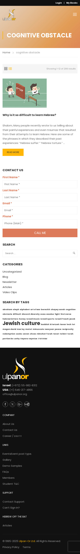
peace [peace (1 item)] (58, 329)
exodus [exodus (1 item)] (50, 314)
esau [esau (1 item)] (43, 314)
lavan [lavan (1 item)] (63, 324)
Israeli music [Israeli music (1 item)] (33, 319)
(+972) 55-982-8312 (24, 385)
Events (17, 454)
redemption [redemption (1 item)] (9, 334)
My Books (71, 2)
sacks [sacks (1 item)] (19, 334)
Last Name (11, 190)
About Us (8, 424)
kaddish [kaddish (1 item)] (45, 324)
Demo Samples (12, 466)
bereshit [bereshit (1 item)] (45, 309)
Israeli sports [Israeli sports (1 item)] (47, 319)
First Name (11, 177)
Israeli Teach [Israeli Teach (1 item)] (62, 319)
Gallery (7, 460)
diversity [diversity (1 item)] (35, 314)
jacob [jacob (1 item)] (72, 319)
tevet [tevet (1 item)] (56, 334)
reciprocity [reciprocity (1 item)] (68, 329)
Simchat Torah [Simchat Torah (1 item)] (44, 334)
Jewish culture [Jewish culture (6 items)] (21, 323)
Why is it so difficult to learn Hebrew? (29, 115)
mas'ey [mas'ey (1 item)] (21, 329)
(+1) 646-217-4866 (21, 390)
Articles (7, 287)
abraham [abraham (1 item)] (7, 309)
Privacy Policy (11, 547)
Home (6, 52)
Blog (5, 277)
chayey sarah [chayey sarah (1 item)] (58, 309)
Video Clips (10, 292)
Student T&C (11, 484)
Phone (8, 216)
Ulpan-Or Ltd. (27, 541)
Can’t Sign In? (11, 507)
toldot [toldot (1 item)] (63, 334)
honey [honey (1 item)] (22, 319)
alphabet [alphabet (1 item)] (25, 309)
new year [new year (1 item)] (49, 329)
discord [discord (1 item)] (26, 314)
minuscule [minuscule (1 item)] (38, 329)
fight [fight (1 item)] (57, 314)
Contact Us (10, 430)
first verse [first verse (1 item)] (66, 314)
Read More (13, 153)
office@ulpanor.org (15, 394)
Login (59, 2)
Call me (40, 233)
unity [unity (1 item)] (17, 338)
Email (7, 203)
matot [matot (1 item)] (28, 329)
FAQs (6, 472)
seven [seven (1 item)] (26, 334)
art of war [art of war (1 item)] (35, 309)
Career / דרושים (12, 436)
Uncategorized (12, 271)
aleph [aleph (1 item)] (16, 309)
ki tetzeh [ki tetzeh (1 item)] (54, 324)
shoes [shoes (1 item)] (33, 334)
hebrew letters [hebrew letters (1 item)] (10, 319)
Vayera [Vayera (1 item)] (24, 338)
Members (9, 478)
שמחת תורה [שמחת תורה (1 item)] (42, 338)
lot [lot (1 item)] (73, 324)
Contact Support (13, 501)
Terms (27, 547)
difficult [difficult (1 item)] (17, 314)
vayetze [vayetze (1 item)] (33, 338)
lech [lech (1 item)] (69, 324)
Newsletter (10, 282)
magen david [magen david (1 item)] (9, 329)
